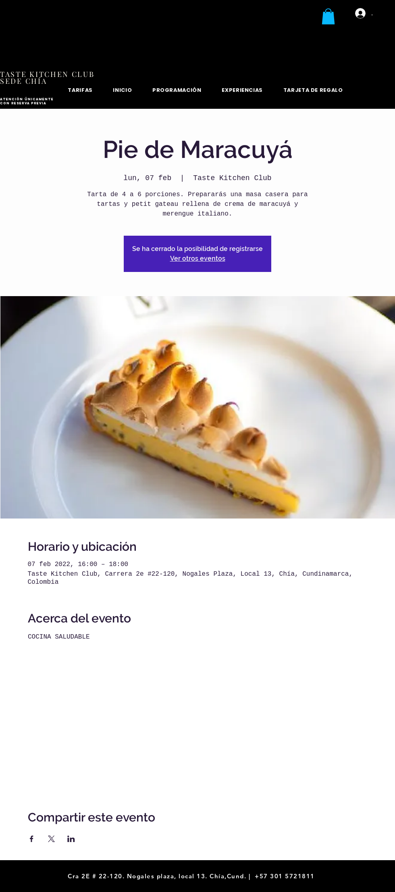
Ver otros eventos (197, 258)
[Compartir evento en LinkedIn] (71, 839)
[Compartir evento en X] (51, 839)
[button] (328, 16)
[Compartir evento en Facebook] (31, 839)
